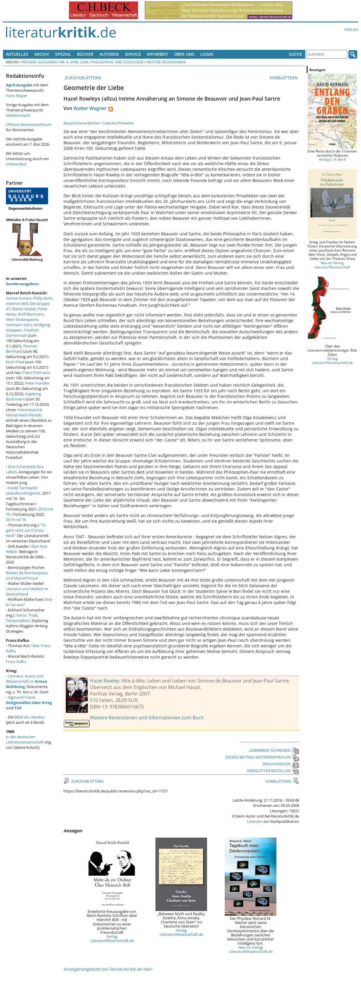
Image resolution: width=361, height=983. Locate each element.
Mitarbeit (157, 54)
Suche (295, 54)
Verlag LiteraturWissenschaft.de (112, 938)
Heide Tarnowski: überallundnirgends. (23, 490)
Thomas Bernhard (21, 348)
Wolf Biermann (31, 314)
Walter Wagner (90, 108)
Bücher (85, 54)
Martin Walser (24, 308)
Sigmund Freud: (29, 702)
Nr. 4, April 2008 (74, 62)
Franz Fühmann (36, 372)
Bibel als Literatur (29, 717)
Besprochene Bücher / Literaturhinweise (98, 123)
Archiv (41, 54)
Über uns (184, 54)
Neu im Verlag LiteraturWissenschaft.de (251, 949)
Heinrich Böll (17, 303)
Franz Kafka (16, 661)
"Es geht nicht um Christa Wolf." (26, 530)
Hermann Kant (19, 324)
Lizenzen (254, 821)
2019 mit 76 (16, 519)
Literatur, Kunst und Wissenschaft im (26, 681)
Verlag (351, 29)
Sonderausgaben (22, 283)
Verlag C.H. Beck (332, 159)
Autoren (109, 54)
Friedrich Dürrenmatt (22, 332)
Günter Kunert (18, 298)
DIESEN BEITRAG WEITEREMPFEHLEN (262, 757)
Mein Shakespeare (22, 319)
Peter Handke (37, 383)
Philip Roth (42, 298)
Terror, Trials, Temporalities (22, 618)
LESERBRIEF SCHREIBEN (274, 750)
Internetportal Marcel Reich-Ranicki (24, 412)
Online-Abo (16, 164)
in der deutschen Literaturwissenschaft (25, 739)
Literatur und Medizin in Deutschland (27, 591)
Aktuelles (17, 54)
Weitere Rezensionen (166, 62)
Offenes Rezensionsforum (28, 124)
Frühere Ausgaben (39, 62)
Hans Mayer (16, 95)
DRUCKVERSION (280, 764)
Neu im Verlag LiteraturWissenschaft (332, 264)
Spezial (63, 54)
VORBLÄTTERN (284, 78)
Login (206, 54)
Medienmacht (18, 115)
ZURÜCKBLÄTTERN (82, 78)
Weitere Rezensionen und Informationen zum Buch (147, 717)
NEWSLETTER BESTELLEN (273, 770)
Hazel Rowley (104, 680)
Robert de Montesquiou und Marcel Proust (27, 575)
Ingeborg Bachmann (23, 396)
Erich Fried (15, 362)
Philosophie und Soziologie (117, 62)
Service (133, 54)
